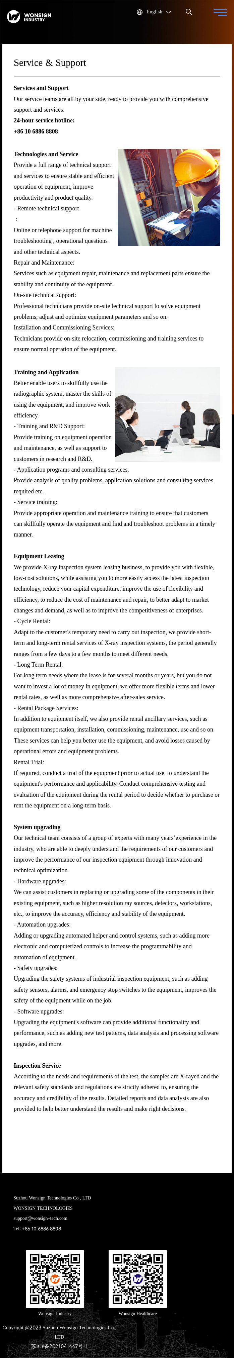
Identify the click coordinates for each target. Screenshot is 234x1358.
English (154, 11)
